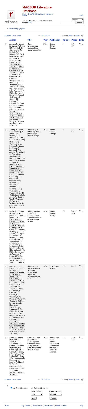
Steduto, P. (13, 193)
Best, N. (20, 350)
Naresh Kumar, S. (16, 94)
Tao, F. (12, 117)
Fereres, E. (16, 75)
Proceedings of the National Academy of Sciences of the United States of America (54, 345)
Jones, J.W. (13, 134)
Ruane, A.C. (14, 138)
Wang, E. (13, 122)
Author (12, 40)
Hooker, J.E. (16, 303)
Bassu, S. (13, 211)
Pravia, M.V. (14, 256)
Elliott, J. (12, 338)
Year (45, 40)
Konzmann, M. (15, 344)
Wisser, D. (13, 374)
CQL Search (25, 406)
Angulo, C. (13, 152)
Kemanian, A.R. (15, 244)
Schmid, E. (16, 370)
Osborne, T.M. (14, 181)
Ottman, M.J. (14, 54)
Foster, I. (12, 356)
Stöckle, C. (13, 111)
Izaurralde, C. (17, 240)
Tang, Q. (21, 372)
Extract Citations (60, 406)
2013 (45, 130)
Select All (8, 36)
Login (81, 15)
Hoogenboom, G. (16, 81)
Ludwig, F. (13, 362)
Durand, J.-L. (17, 213)
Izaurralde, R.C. (15, 85)
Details (77, 35)
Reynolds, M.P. (15, 58)
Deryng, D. (16, 232)
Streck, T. (13, 115)
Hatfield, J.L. (14, 136)
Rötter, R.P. (13, 142)
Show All (31, 14)
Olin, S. (15, 364)
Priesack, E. (14, 103)
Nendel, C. (18, 313)
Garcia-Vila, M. (15, 77)
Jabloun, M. (13, 87)
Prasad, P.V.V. (14, 62)
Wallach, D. (13, 203)
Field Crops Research (54, 267)
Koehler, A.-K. (19, 91)
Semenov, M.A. (15, 189)
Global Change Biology (53, 213)
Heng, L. (15, 162)
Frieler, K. (13, 342)
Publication (55, 40)
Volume (66, 40)
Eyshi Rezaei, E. (16, 104)
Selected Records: (41, 388)
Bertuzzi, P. (16, 291)
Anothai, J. (13, 66)
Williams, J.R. (19, 205)
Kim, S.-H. (13, 248)
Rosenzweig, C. (18, 132)
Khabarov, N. (14, 360)
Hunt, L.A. (13, 83)
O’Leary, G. (16, 97)
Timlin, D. (13, 262)
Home (24, 14)
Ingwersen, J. (19, 166)
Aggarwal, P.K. (15, 64)
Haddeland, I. (19, 358)
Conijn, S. (13, 230)
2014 (45, 44)
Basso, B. (13, 225)
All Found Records (20, 388)
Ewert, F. (15, 270)
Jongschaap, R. (15, 242)
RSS (29, 22)
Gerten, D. (13, 346)
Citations (71, 35)
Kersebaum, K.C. (16, 170)
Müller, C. (13, 93)
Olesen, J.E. (14, 99)
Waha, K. (16, 119)
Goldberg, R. (14, 160)
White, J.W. (18, 56)
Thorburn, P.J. (18, 140)
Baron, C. (16, 223)
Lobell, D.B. (18, 48)
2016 (45, 266)
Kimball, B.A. (14, 52)
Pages (74, 40)
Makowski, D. (19, 250)
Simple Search (40, 14)
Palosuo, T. (13, 101)
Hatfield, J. (13, 238)
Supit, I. (21, 115)
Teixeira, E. (19, 260)
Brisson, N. (13, 146)
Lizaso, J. (21, 215)
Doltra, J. (12, 158)
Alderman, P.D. (15, 60)
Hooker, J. (13, 164)
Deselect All (17, 36)
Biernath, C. (16, 68)
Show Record (48, 406)
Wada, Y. (12, 350)
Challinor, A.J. (14, 70)
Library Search (37, 406)
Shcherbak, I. (19, 109)
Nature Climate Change (53, 46)
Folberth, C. (18, 354)
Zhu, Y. (14, 126)
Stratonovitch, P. (15, 113)
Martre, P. (15, 46)
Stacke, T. (13, 372)
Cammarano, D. (15, 50)
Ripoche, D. (14, 187)
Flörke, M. (16, 348)
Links (81, 40)
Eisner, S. (13, 352)
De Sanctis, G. (16, 71)
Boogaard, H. (17, 227)
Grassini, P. (16, 236)
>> (49, 35)
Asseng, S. (13, 44)
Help (81, 406)
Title (29, 40)
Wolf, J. (15, 124)
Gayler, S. (13, 79)
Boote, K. (13, 215)
